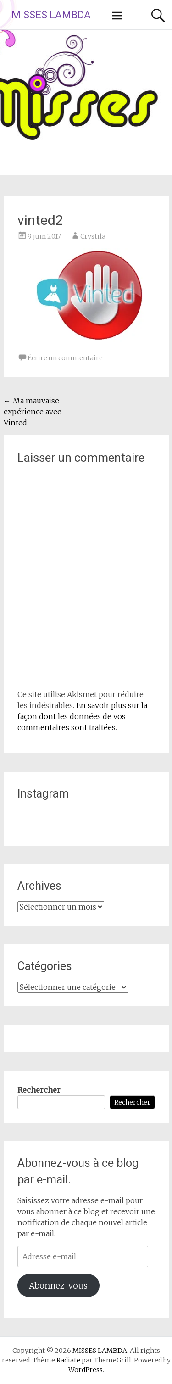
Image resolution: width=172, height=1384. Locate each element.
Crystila (92, 236)
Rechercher (39, 1089)
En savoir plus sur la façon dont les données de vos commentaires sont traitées (82, 716)
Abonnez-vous (58, 1285)
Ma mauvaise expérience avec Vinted (32, 411)
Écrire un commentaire (65, 358)
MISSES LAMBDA (51, 15)
